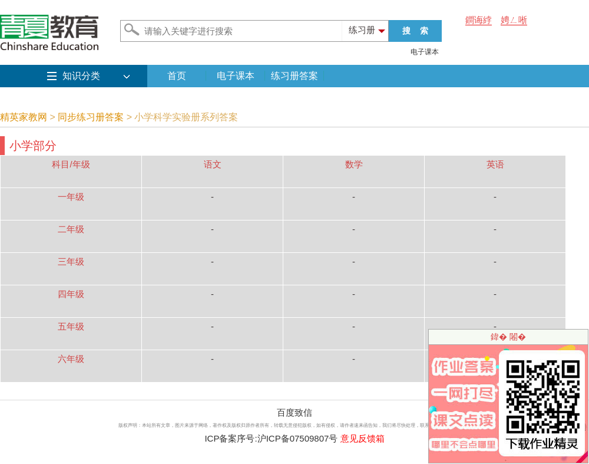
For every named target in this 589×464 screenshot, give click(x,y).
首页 (176, 76)
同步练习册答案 (91, 117)
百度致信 (294, 412)
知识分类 (81, 76)
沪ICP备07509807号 (297, 438)
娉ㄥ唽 (514, 20)
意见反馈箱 (362, 438)
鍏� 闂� (508, 336)
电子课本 (425, 52)
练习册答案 (294, 76)
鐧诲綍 (478, 20)
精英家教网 (23, 117)
